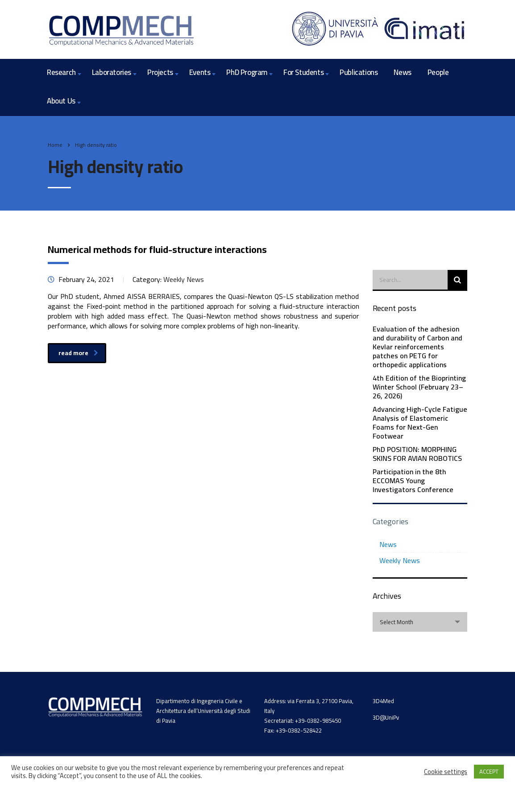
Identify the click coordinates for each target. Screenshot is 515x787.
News (402, 72)
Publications (359, 72)
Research (61, 72)
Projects (160, 72)
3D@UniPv (386, 717)
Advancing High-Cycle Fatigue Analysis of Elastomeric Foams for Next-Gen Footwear (420, 422)
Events (200, 72)
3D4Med (383, 701)
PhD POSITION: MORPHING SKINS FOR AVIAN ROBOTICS (417, 454)
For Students (303, 72)
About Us (61, 101)
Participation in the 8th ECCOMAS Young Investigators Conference (413, 480)
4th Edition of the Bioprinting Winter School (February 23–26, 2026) (419, 386)
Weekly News (399, 560)
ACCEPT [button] (488, 771)
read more (78, 353)
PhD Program (246, 72)
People (438, 72)
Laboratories (111, 72)
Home (55, 145)
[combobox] (420, 622)
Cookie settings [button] (445, 772)
